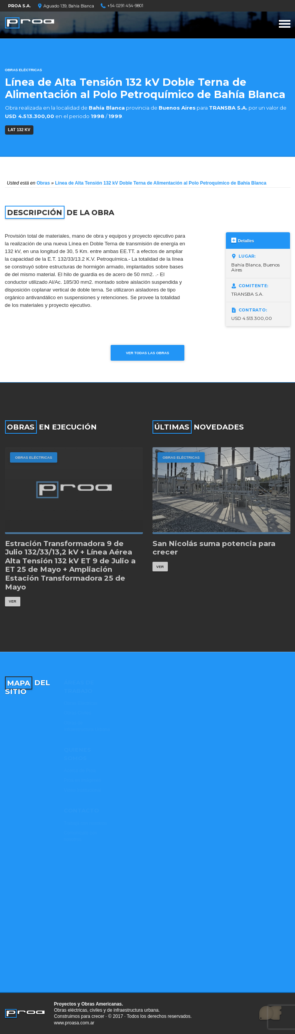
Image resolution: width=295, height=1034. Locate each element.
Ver (12, 601)
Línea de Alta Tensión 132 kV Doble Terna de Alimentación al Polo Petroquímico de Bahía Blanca (160, 183)
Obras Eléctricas (23, 70)
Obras (43, 183)
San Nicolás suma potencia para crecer (213, 548)
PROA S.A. (19, 5)
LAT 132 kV (19, 129)
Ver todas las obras (147, 353)
